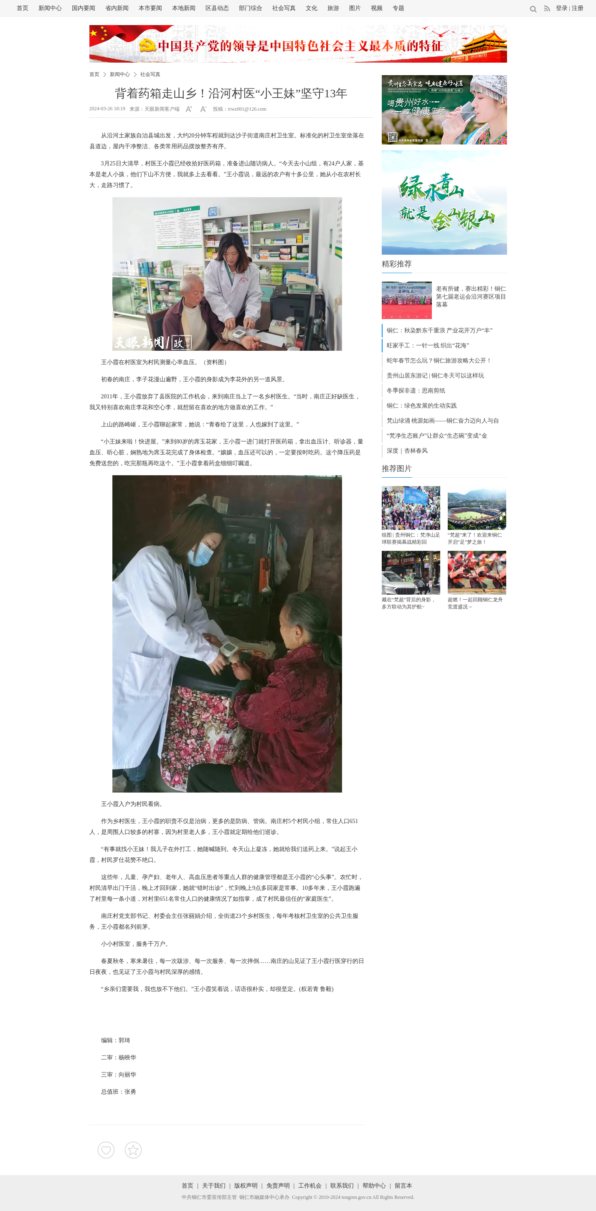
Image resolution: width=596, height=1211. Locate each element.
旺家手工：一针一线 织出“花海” (428, 345)
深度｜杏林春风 (407, 451)
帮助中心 (374, 1186)
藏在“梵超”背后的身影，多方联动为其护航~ (409, 603)
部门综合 (250, 8)
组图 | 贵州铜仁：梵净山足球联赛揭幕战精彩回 (411, 538)
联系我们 (342, 1186)
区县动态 (217, 8)
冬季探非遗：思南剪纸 (416, 391)
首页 (22, 8)
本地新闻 (183, 8)
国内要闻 (83, 8)
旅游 (333, 8)
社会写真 (284, 8)
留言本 (403, 1186)
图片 (355, 8)
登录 (562, 8)
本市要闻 (150, 8)
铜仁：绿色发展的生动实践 (422, 406)
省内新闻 (117, 8)
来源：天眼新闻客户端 (154, 109)
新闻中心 (50, 8)
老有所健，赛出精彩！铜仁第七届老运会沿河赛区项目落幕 (471, 297)
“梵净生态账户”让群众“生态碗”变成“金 (437, 436)
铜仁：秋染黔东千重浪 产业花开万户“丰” (440, 330)
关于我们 (214, 1186)
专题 (398, 8)
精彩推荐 (397, 264)
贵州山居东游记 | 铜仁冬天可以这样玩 (435, 375)
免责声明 (278, 1186)
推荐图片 (397, 468)
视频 (377, 8)
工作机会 (310, 1186)
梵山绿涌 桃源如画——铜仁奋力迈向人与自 (443, 421)
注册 (577, 8)
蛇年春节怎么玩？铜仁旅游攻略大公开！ (439, 360)
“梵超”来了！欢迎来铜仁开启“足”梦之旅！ (475, 538)
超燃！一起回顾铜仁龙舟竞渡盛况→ (475, 603)
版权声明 (246, 1186)
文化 (311, 8)
